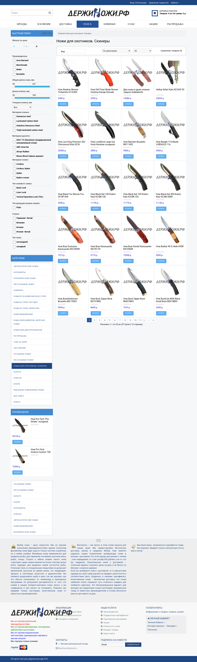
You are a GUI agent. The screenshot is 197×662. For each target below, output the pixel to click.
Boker (19, 69)
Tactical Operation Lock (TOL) (29, 197)
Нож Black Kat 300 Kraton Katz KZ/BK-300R (168, 195)
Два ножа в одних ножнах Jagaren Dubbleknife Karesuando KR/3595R (136, 92)
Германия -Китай (24, 218)
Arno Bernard (22, 60)
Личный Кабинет (156, 622)
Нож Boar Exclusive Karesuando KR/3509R (69, 247)
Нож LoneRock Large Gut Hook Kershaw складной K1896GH (103, 144)
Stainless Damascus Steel (28, 125)
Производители (110, 612)
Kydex (19, 173)
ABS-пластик (22, 147)
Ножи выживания (23, 314)
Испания (20, 222)
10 (135, 320)
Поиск (17, 402)
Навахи (17, 378)
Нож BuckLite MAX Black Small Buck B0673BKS (168, 300)
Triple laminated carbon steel (29, 130)
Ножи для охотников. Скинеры (30, 366)
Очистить (47, 33)
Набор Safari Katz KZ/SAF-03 (170, 89)
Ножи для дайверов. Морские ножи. (29, 322)
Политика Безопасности (69, 615)
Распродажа (20, 336)
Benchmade (21, 65)
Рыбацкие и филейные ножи (29, 390)
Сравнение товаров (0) (171, 51)
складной (21, 246)
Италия (19, 227)
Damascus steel (23, 116)
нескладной (22, 242)
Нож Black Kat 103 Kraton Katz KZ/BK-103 (135, 195)
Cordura (20, 164)
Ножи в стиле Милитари (26, 308)
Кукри (17, 384)
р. (37, 46)
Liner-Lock (21, 192)
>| (153, 320)
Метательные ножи (24, 284)
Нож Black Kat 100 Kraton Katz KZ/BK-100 (103, 195)
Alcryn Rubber (22, 151)
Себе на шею (20, 342)
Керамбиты (19, 272)
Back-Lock (21, 188)
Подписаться (133, 645)
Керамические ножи (25, 278)
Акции (106, 622)
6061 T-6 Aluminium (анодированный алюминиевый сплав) (33, 141)
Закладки (171, 626)
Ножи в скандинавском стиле (30, 296)
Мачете (17, 372)
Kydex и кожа (22, 177)
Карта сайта (109, 633)
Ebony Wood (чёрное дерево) (29, 156)
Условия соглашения (68, 619)
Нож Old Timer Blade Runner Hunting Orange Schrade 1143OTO (104, 92)
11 (140, 320)
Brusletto (20, 74)
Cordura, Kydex (23, 168)
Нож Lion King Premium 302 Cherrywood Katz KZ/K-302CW (71, 144)
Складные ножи (22, 354)
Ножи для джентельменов (28, 330)
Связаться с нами (111, 626)
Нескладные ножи (23, 360)
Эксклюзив (20, 348)
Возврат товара (110, 630)
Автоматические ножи (26, 266)
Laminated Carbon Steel (27, 121)
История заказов (156, 626)
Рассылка (152, 629)
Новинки (18, 290)
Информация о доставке (70, 612)
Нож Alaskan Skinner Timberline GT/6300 (68, 90)
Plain (18, 207)
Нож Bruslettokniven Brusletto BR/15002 (68, 300)
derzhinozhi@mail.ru (68, 648)
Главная (61, 33)
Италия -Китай (23, 232)
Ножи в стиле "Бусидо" (26, 302)
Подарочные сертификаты (115, 615)
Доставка (19, 396)
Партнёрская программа (115, 619)
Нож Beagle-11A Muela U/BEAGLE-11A (167, 143)
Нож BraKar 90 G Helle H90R (170, 246)
